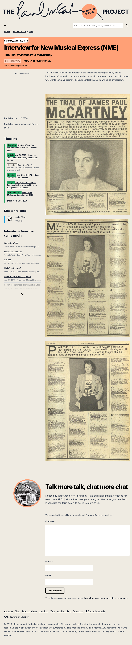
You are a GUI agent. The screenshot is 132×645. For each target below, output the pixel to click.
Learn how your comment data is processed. (106, 598)
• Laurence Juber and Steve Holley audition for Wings (22, 157)
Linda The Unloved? (12, 268)
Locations (43, 611)
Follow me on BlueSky (16, 617)
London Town (20, 217)
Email (48, 575)
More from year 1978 (17, 200)
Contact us (78, 611)
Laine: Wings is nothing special (17, 276)
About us (8, 611)
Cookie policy (64, 611)
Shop (17, 611)
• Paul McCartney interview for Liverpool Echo (22, 147)
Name (49, 561)
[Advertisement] (22, 93)
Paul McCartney (43, 61)
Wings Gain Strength (13, 251)
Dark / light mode (95, 611)
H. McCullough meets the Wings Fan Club (22, 285)
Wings (20, 221)
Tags (53, 611)
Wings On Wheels (11, 243)
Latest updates (29, 611)
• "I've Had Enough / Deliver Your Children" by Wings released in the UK (22, 185)
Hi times (7, 260)
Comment (51, 521)
